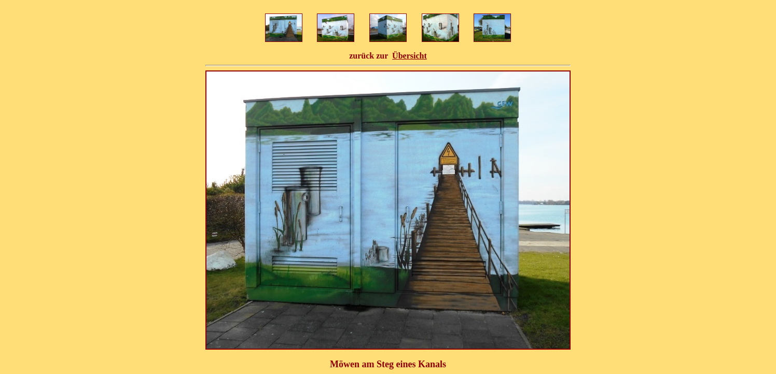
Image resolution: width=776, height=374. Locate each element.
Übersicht (409, 55)
